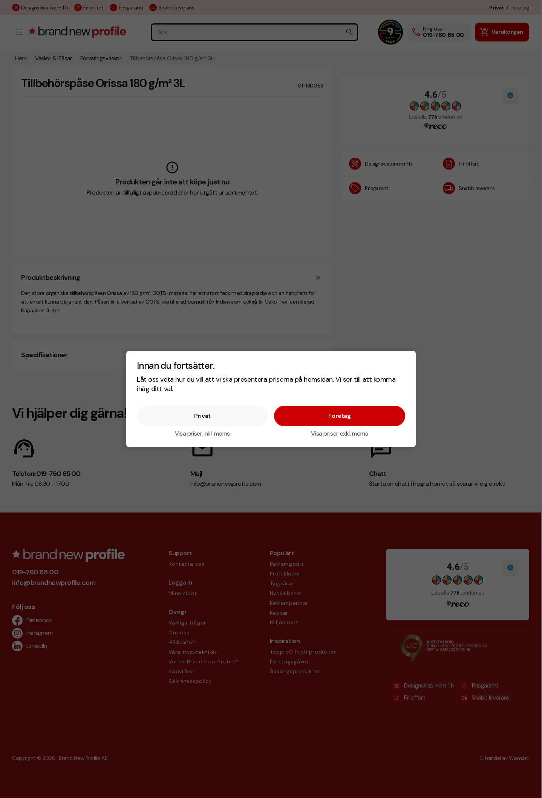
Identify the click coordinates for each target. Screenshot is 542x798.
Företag (339, 416)
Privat (202, 416)
